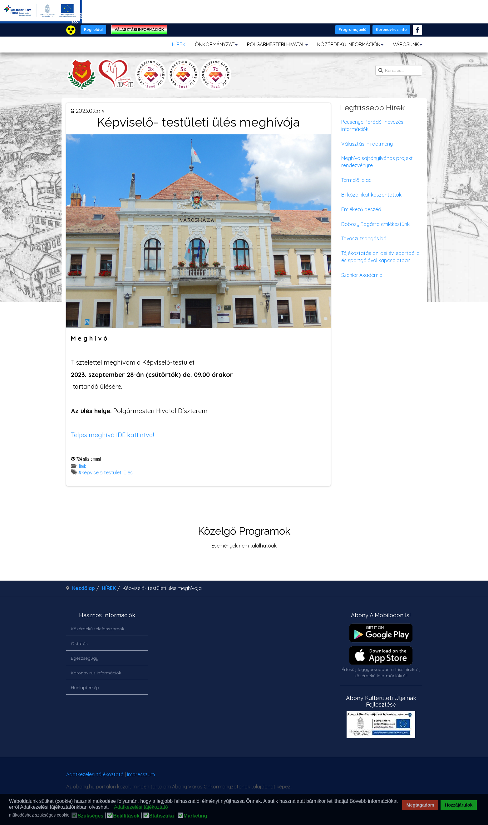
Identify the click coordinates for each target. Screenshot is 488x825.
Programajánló (353, 29)
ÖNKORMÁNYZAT (216, 44)
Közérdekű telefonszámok (97, 629)
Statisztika (161, 815)
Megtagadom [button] (420, 805)
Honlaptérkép (85, 687)
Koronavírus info (391, 29)
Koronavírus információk (96, 673)
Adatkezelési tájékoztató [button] (141, 807)
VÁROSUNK (407, 44)
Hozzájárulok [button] (459, 805)
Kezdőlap (83, 588)
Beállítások (126, 815)
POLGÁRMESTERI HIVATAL (277, 44)
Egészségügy (84, 658)
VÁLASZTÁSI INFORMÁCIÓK (139, 29)
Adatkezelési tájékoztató (95, 774)
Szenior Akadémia (361, 275)
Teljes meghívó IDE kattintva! (112, 435)
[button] (110, 807)
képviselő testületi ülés (107, 472)
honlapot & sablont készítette (334, 777)
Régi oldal (93, 29)
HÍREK (178, 44)
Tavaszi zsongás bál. (364, 238)
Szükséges (90, 815)
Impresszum (141, 774)
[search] (398, 70)
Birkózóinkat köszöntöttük (371, 195)
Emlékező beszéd (361, 209)
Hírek (81, 465)
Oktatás (79, 643)
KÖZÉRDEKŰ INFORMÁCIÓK (350, 44)
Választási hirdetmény (367, 144)
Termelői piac (356, 180)
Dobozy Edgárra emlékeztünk (375, 224)
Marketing (195, 815)
